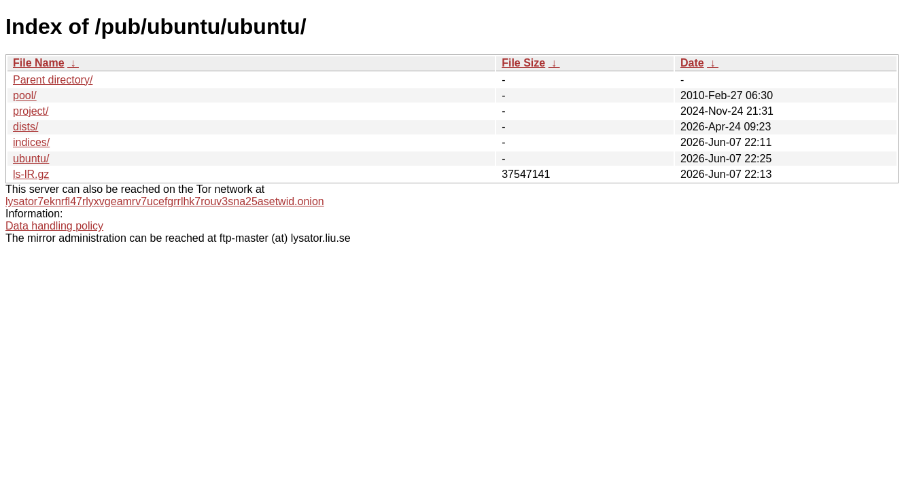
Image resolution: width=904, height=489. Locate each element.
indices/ (31, 142)
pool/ (25, 95)
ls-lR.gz (31, 174)
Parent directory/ (52, 80)
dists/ (25, 126)
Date (692, 63)
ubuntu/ (31, 158)
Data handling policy (54, 226)
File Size (523, 63)
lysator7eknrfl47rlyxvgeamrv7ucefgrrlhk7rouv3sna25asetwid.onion (164, 201)
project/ (30, 111)
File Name (39, 63)
